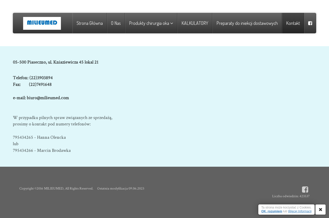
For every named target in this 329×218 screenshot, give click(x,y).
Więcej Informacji (300, 211)
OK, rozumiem (271, 211)
